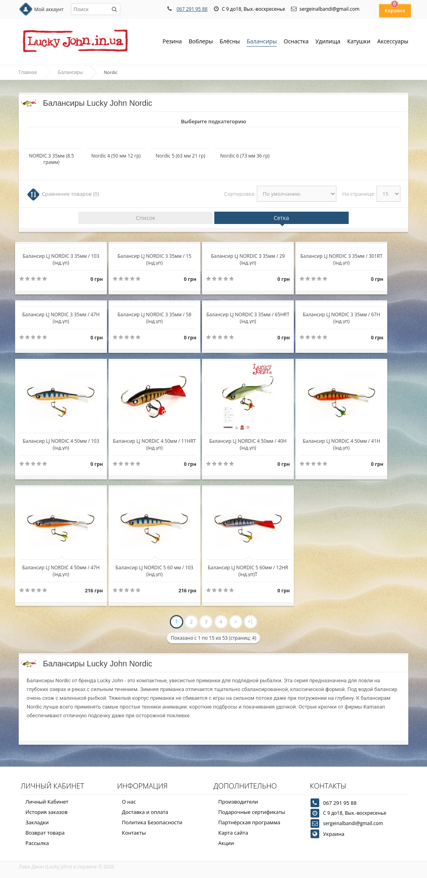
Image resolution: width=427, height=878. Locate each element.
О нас (129, 801)
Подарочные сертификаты (251, 812)
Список (145, 218)
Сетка (281, 218)
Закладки (37, 822)
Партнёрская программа (249, 822)
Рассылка (37, 843)
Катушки (359, 42)
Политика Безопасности (152, 822)
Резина (172, 42)
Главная (28, 72)
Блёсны (230, 42)
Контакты (134, 832)
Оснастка (296, 42)
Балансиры (261, 42)
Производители (238, 801)
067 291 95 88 (192, 9)
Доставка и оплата (145, 812)
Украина (334, 833)
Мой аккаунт (49, 9)
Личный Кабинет (46, 801)
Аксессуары (392, 41)
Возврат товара (44, 832)
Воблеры (200, 42)
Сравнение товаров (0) (70, 193)
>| (250, 621)
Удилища (327, 42)
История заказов (46, 812)
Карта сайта (233, 832)
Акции (226, 843)
